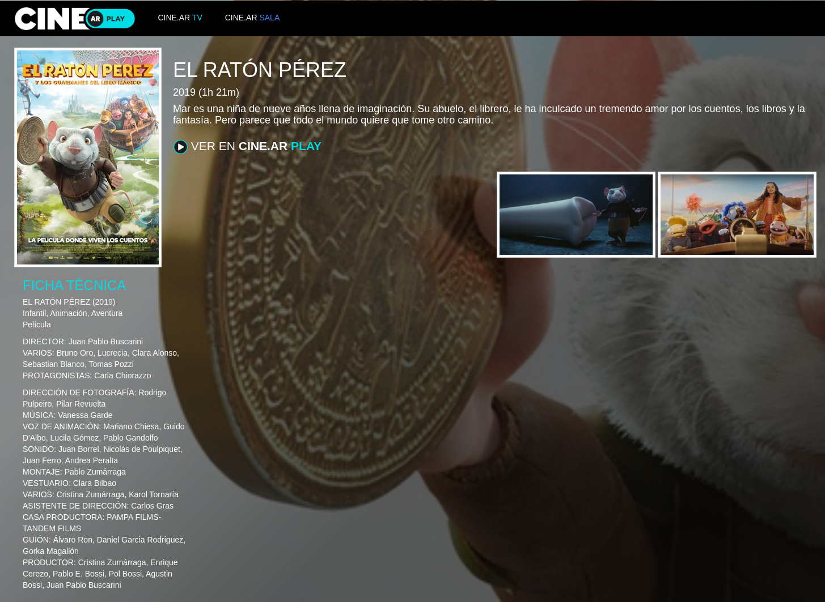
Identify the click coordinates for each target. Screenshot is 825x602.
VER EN (247, 146)
